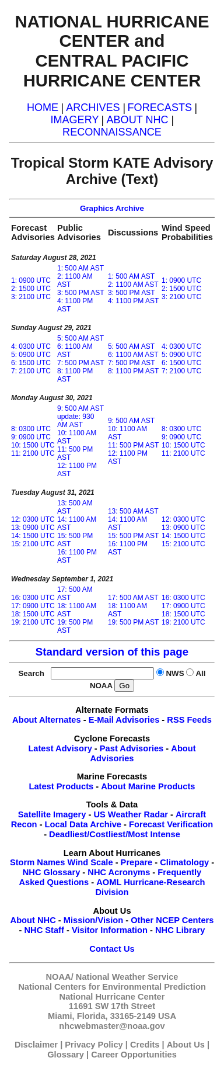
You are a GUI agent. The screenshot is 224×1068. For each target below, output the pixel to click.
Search (33, 673)
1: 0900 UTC (31, 280)
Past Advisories (131, 748)
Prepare (137, 862)
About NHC (33, 920)
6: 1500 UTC (31, 363)
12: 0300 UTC (33, 519)
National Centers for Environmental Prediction (112, 986)
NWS (175, 673)
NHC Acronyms (119, 872)
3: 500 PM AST (80, 293)
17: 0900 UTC (33, 606)
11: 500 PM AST (133, 445)
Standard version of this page (112, 652)
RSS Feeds (189, 719)
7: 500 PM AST (80, 363)
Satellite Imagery (52, 814)
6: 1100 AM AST (133, 355)
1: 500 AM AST (80, 268)
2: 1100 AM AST (133, 284)
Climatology (184, 862)
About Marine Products (148, 786)
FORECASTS (160, 107)
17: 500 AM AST (133, 598)
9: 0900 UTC (31, 437)
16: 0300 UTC (33, 598)
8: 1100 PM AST (133, 371)
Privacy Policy (94, 1044)
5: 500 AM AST (80, 338)
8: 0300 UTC (31, 429)
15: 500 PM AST (133, 536)
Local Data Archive (83, 824)
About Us (186, 1044)
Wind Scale (90, 862)
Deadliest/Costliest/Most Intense (114, 834)
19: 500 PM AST (133, 622)
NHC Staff (44, 930)
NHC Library (180, 930)
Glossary (65, 1054)
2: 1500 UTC (31, 289)
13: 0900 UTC (33, 527)
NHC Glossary (51, 872)
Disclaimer (36, 1044)
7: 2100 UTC (31, 371)
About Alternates (46, 719)
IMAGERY (74, 120)
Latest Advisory (60, 748)
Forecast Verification (171, 824)
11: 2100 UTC (33, 453)
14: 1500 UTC (33, 536)
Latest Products (61, 786)
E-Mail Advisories (124, 719)
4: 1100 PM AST (133, 301)
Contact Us (111, 948)
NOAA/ (60, 977)
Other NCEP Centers (172, 920)
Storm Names (37, 862)
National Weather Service (127, 977)
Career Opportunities (134, 1054)
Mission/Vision (93, 920)
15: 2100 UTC (33, 544)
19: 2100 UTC (33, 622)
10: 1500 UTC (33, 445)
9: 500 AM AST (80, 408)
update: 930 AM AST (75, 420)
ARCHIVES (93, 107)
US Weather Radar (130, 814)
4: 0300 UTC (31, 346)
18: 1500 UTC (33, 614)
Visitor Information (110, 930)
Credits (145, 1044)
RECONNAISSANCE (112, 132)
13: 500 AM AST (133, 511)
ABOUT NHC (137, 120)
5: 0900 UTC (31, 355)
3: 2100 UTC (31, 297)
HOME (42, 107)
